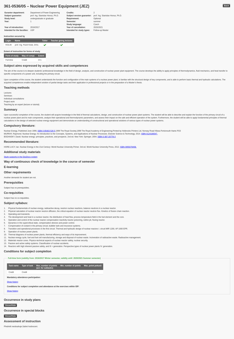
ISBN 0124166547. (149, 134)
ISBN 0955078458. (128, 147)
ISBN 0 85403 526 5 (46, 131)
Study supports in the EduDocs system (20, 157)
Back (226, 5)
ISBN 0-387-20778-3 (107, 137)
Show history (12, 282)
